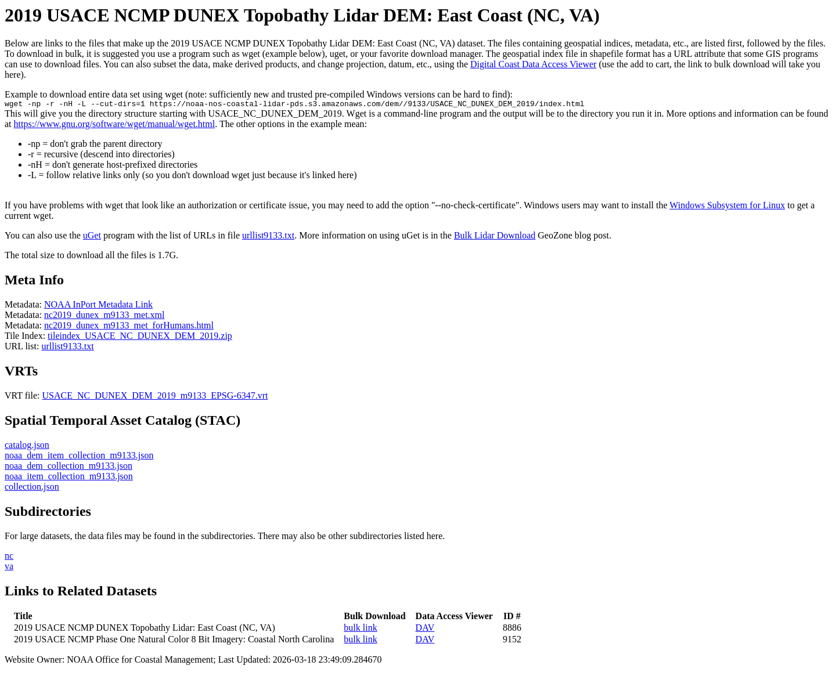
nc (9, 557)
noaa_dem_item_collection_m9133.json (79, 457)
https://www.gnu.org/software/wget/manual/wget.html (114, 126)
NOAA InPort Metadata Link (98, 306)
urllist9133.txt (268, 237)
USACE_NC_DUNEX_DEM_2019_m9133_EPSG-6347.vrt (155, 397)
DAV (425, 629)
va (9, 568)
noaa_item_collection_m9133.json (69, 478)
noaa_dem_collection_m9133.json (68, 467)
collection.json (32, 488)
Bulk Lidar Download (494, 237)
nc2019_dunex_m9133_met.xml (104, 316)
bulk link (360, 629)
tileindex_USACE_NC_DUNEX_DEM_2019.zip (140, 337)
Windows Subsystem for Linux (727, 207)
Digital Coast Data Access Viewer (533, 64)
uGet (92, 237)
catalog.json (27, 446)
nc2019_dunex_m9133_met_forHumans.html (129, 327)
